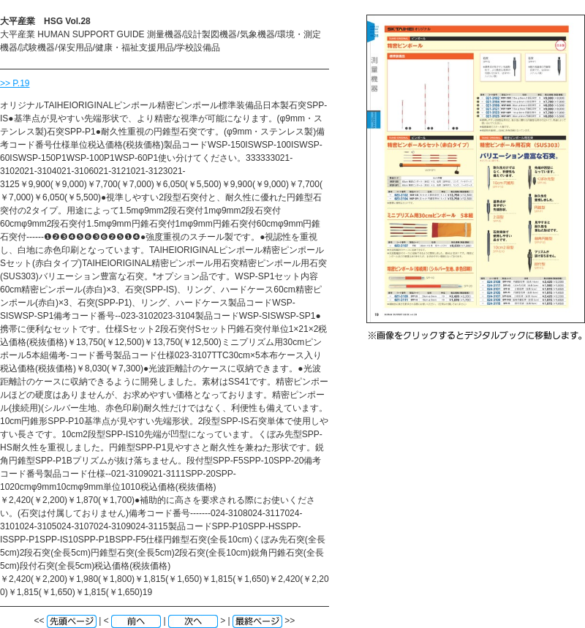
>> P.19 (15, 83)
